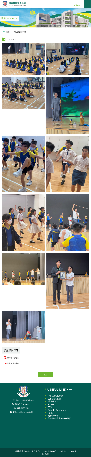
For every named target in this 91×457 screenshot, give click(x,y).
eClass (77, 4)
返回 (45, 375)
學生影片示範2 (13, 363)
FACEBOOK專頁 (55, 395)
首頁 (8, 31)
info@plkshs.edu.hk (25, 412)
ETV (50, 407)
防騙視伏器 (53, 415)
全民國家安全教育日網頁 (59, 418)
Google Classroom (57, 409)
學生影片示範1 (13, 358)
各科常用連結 (54, 398)
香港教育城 (53, 401)
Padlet (51, 412)
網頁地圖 (18, 451)
